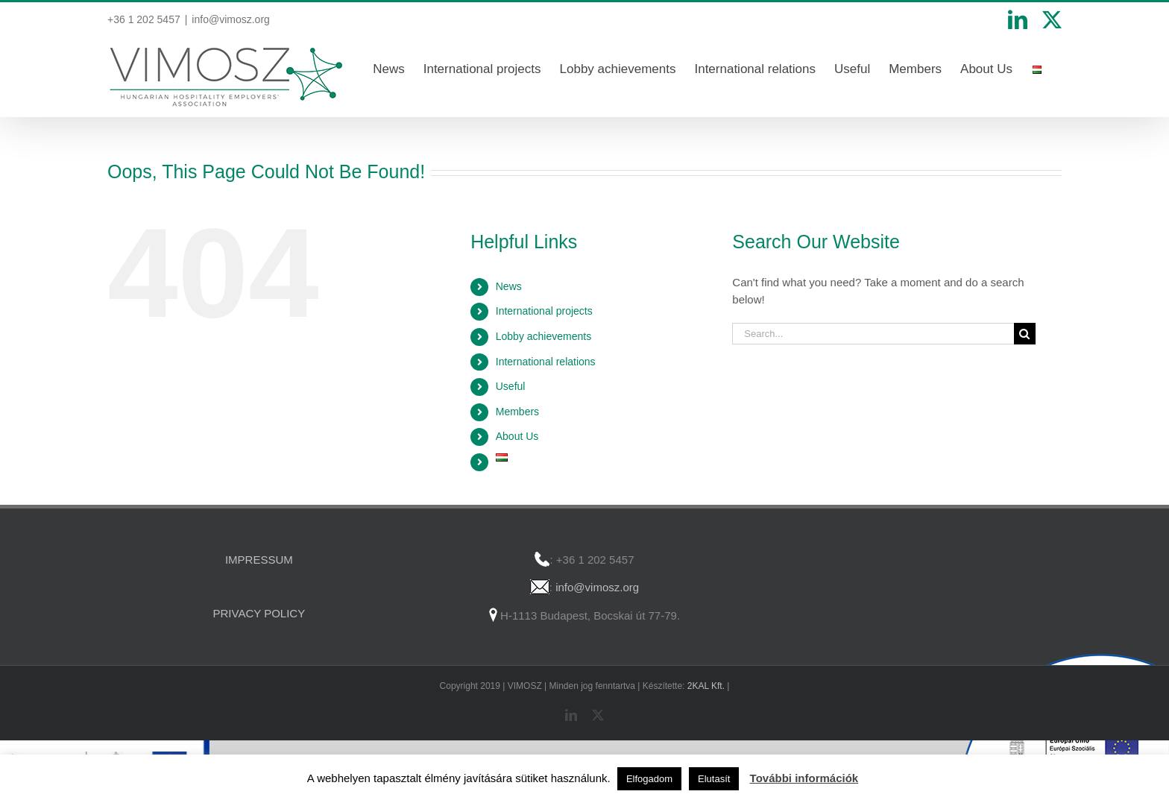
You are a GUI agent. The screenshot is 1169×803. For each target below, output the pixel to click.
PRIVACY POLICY (259, 613)
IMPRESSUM (259, 559)
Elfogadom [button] (649, 778)
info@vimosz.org (230, 19)
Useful (511, 386)
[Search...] (873, 333)
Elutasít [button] (714, 778)
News (509, 286)
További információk (804, 778)
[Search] (1025, 333)
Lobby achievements (543, 336)
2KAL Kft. (706, 686)
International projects (544, 311)
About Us (517, 436)
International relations (546, 362)
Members (517, 412)
